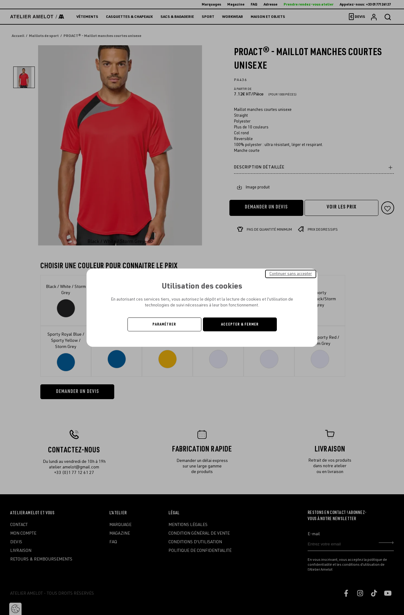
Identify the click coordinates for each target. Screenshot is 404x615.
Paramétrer (164, 324)
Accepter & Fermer (240, 324)
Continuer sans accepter (290, 273)
